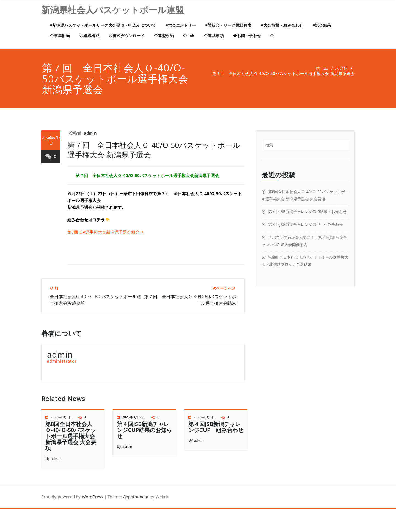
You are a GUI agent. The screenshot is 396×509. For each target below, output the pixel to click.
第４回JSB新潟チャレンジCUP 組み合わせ (215, 427)
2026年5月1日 (61, 417)
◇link (189, 35)
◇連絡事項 (214, 35)
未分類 (341, 68)
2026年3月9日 (204, 417)
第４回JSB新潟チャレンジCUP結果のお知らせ (144, 430)
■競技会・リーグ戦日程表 (228, 25)
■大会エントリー (181, 25)
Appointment (135, 496)
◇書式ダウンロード (127, 35)
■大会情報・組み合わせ (282, 25)
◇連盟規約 (164, 35)
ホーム (322, 68)
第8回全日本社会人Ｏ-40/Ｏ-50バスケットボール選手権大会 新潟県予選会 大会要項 (70, 436)
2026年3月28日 (133, 417)
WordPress (92, 496)
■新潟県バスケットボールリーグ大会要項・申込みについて (103, 25)
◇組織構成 (89, 35)
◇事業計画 (60, 35)
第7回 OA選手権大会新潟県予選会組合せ (105, 232)
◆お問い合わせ (247, 35)
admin (90, 133)
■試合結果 (322, 25)
